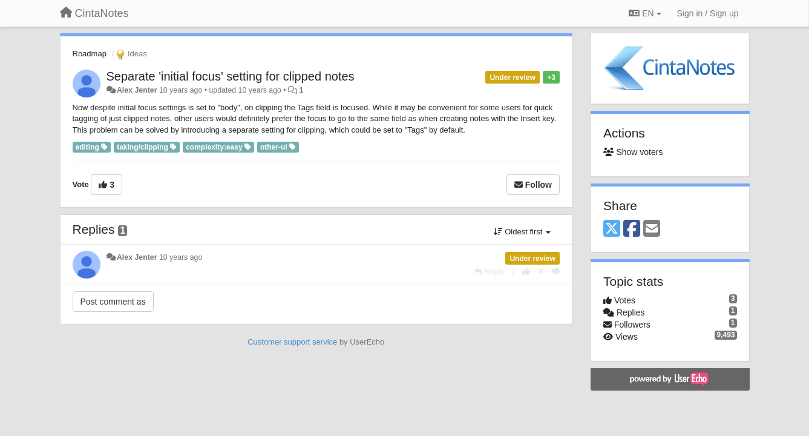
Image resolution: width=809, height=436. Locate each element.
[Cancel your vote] (541, 271)
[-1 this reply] (556, 271)
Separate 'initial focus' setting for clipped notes (230, 76)
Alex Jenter (137, 90)
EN (645, 13)
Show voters (633, 152)
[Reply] (489, 271)
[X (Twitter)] (611, 229)
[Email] (651, 229)
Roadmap (89, 53)
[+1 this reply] (526, 271)
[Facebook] (631, 229)
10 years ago (180, 257)
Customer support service (292, 341)
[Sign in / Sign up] (708, 13)
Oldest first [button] (522, 231)
